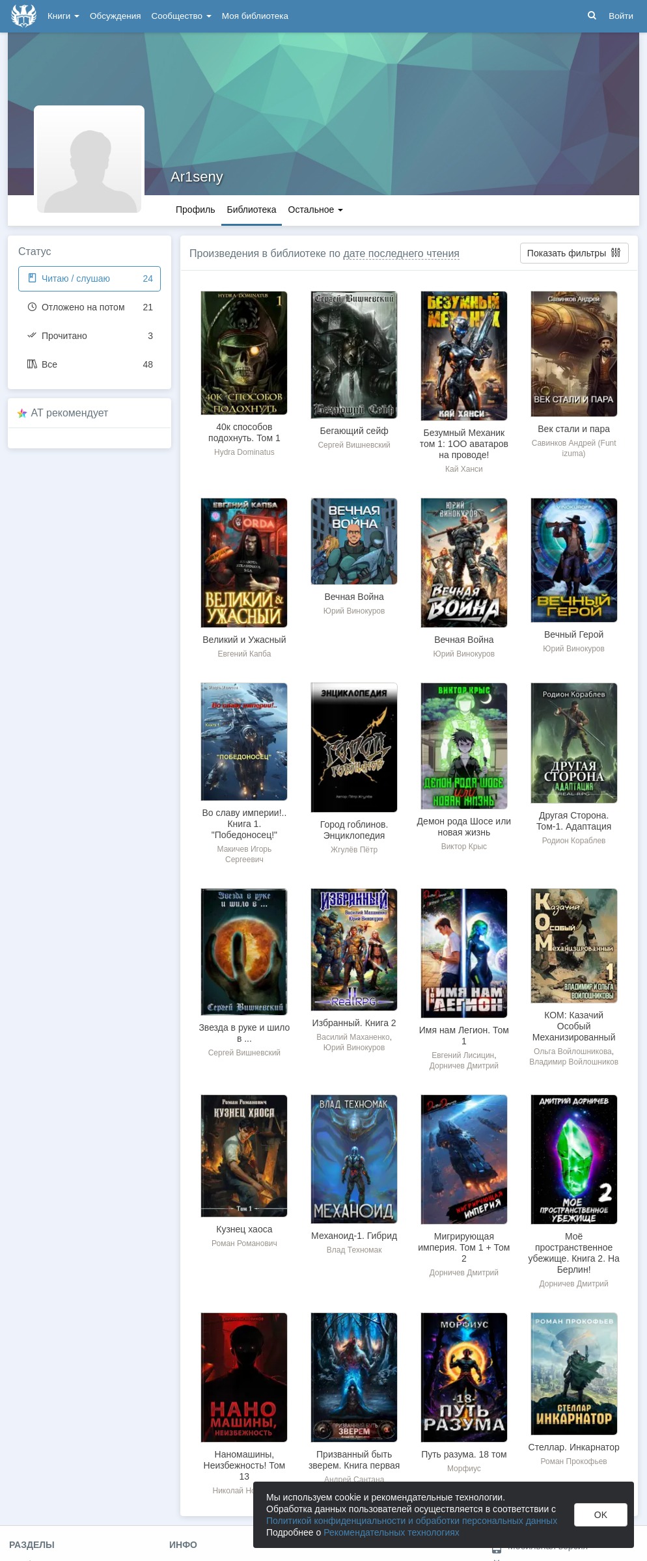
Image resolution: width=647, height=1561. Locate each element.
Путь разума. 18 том (464, 1454)
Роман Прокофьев (574, 1461)
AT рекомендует (70, 412)
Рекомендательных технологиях (392, 1532)
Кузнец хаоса (244, 1229)
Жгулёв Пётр (354, 849)
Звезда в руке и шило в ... (244, 1033)
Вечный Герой (573, 634)
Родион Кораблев (574, 840)
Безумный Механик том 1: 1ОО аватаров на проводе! (464, 444)
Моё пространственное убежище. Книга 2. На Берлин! (573, 1253)
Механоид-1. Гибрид (354, 1235)
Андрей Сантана (354, 1479)
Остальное (316, 209)
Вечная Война (353, 596)
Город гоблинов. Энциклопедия (354, 830)
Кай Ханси (464, 469)
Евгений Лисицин (463, 1055)
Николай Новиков (245, 1490)
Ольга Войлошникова (573, 1051)
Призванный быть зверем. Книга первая (354, 1460)
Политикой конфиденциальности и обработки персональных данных (411, 1520)
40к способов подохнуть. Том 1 (244, 432)
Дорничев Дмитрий (464, 1065)
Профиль (195, 209)
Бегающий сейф (354, 431)
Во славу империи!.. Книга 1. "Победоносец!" (244, 824)
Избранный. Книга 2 (354, 1023)
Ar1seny (197, 177)
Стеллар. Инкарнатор (574, 1447)
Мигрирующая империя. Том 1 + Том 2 (464, 1247)
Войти (621, 16)
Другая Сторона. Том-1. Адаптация (573, 821)
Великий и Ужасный (244, 639)
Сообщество (182, 16)
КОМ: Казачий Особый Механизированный (574, 1026)
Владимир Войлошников (573, 1061)
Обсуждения (115, 16)
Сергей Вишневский (354, 445)
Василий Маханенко (352, 1037)
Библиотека (251, 209)
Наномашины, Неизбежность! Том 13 (245, 1465)
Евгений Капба (244, 653)
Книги (63, 16)
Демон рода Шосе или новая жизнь (464, 826)
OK (600, 1515)
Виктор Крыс (464, 846)
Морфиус (464, 1468)
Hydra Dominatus (244, 452)
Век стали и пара (574, 429)
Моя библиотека (255, 16)
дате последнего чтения (401, 253)
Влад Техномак (354, 1250)
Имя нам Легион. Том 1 (464, 1035)
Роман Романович (244, 1243)
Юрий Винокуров (354, 611)
